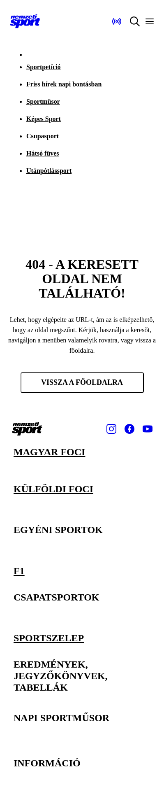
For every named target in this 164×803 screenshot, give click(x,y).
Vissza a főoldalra (82, 382)
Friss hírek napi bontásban (64, 84)
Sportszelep (49, 638)
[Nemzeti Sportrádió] (117, 21)
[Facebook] (129, 429)
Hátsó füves (42, 153)
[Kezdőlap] (25, 21)
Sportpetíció (43, 66)
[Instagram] (111, 429)
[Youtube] (147, 429)
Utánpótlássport (49, 170)
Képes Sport (43, 118)
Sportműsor (43, 101)
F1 (19, 571)
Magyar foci (49, 452)
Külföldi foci (53, 489)
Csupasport (42, 136)
